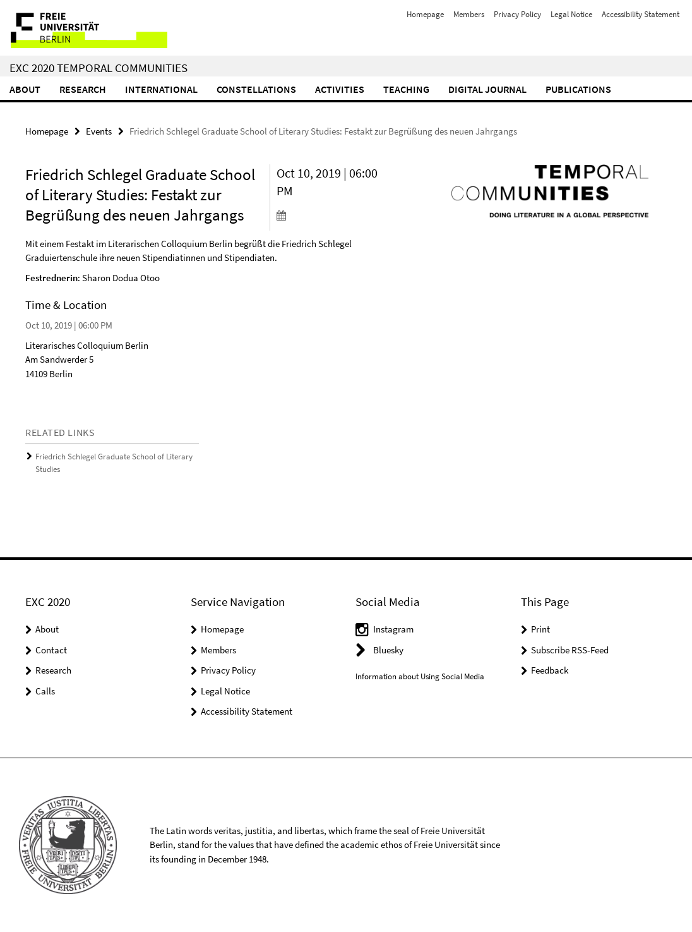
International (161, 89)
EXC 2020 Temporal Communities (98, 67)
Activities (339, 89)
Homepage (425, 14)
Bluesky (388, 650)
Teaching (406, 89)
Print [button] (540, 629)
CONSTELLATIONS (256, 89)
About (24, 89)
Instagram (393, 629)
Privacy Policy (517, 14)
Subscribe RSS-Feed (570, 650)
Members (468, 14)
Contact (51, 650)
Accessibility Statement (640, 14)
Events (99, 131)
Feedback (549, 670)
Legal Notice (571, 14)
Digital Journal (487, 89)
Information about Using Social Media (419, 676)
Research (82, 89)
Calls (45, 691)
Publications (578, 89)
